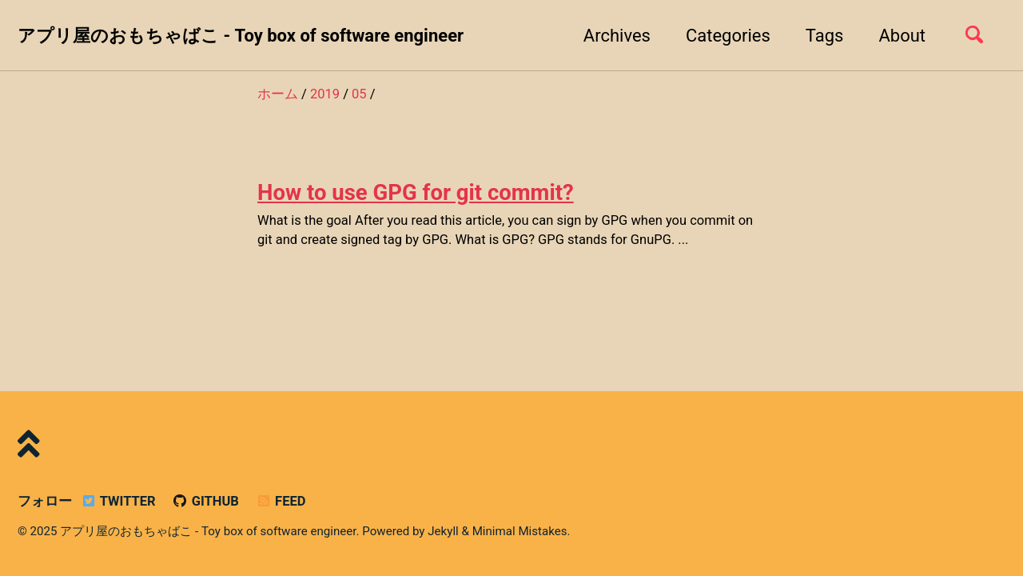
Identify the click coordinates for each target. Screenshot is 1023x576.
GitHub (205, 501)
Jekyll (443, 531)
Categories (728, 36)
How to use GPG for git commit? (415, 192)
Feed (280, 501)
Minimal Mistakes (519, 531)
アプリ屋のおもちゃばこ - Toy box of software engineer (241, 36)
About (901, 36)
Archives (617, 36)
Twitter (117, 501)
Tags (825, 36)
